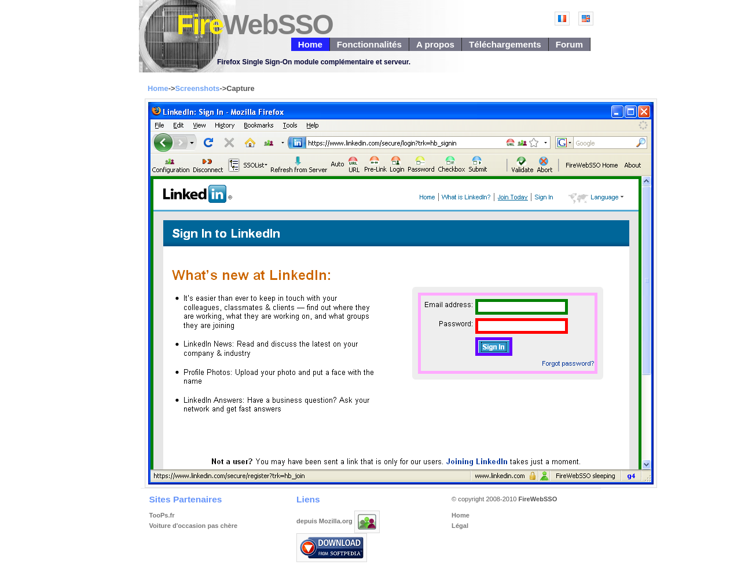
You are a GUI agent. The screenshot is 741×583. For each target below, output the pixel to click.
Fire (255, 24)
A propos (435, 44)
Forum (569, 44)
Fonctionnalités (369, 44)
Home (310, 44)
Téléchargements (505, 44)
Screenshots (197, 88)
